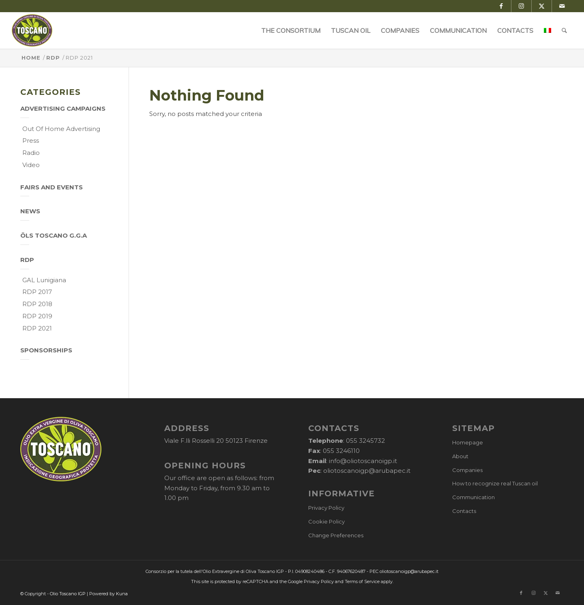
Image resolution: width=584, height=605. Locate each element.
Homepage (467, 442)
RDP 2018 (37, 304)
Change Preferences (335, 535)
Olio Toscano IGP (68, 593)
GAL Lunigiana (44, 280)
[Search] (565, 30)
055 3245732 (365, 440)
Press (30, 140)
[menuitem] (291, 30)
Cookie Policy (326, 521)
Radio (31, 153)
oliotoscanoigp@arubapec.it (366, 470)
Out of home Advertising (61, 129)
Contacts (464, 511)
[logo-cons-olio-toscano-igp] (32, 30)
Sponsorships (46, 350)
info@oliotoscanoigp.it (363, 461)
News (30, 211)
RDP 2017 (37, 292)
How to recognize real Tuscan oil (495, 483)
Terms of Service (362, 581)
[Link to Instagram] (521, 6)
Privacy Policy (326, 507)
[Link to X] (542, 6)
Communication (473, 497)
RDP (27, 260)
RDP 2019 (37, 316)
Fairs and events (51, 187)
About (460, 456)
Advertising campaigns (62, 108)
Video (31, 165)
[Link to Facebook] (501, 6)
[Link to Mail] (562, 6)
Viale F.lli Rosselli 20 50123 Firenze (216, 440)
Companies (467, 470)
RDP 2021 (37, 328)
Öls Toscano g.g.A (53, 235)
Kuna (122, 593)
